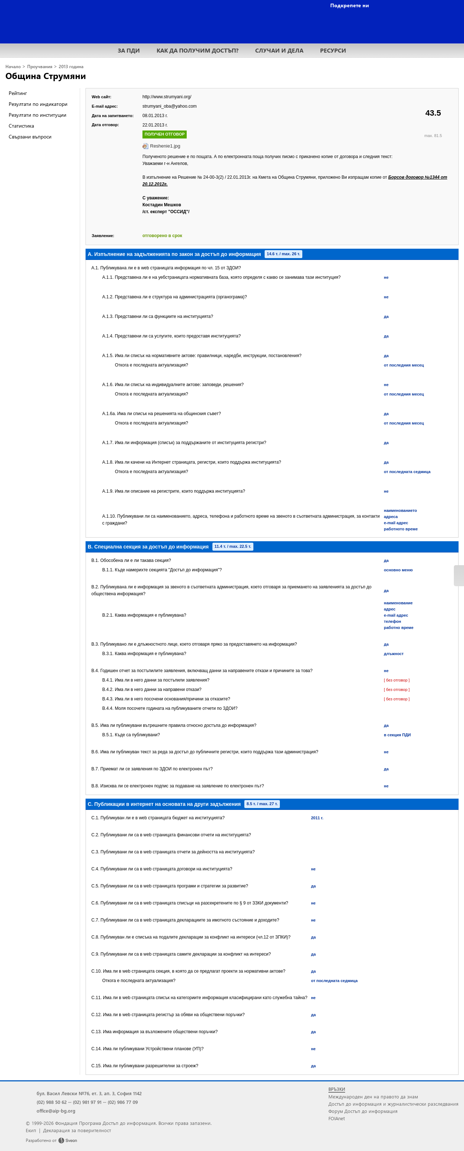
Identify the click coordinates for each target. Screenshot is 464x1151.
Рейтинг (18, 93)
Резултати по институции (37, 114)
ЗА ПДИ (129, 50)
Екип (31, 1130)
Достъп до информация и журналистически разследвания (393, 1104)
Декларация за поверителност (77, 1130)
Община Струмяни (45, 75)
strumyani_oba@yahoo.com (169, 106)
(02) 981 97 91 (87, 1102)
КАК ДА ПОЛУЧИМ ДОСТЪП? (198, 50)
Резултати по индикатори (38, 103)
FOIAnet (336, 1118)
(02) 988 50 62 (52, 1102)
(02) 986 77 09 (123, 1102)
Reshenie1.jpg (165, 146)
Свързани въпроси (30, 136)
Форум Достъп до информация (363, 1111)
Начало (13, 66)
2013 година (71, 66)
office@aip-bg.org (56, 1110)
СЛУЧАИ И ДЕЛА (279, 50)
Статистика (21, 125)
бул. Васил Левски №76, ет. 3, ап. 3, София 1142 (89, 1093)
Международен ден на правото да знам (373, 1096)
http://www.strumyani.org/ (166, 96)
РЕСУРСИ (333, 50)
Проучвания (39, 66)
